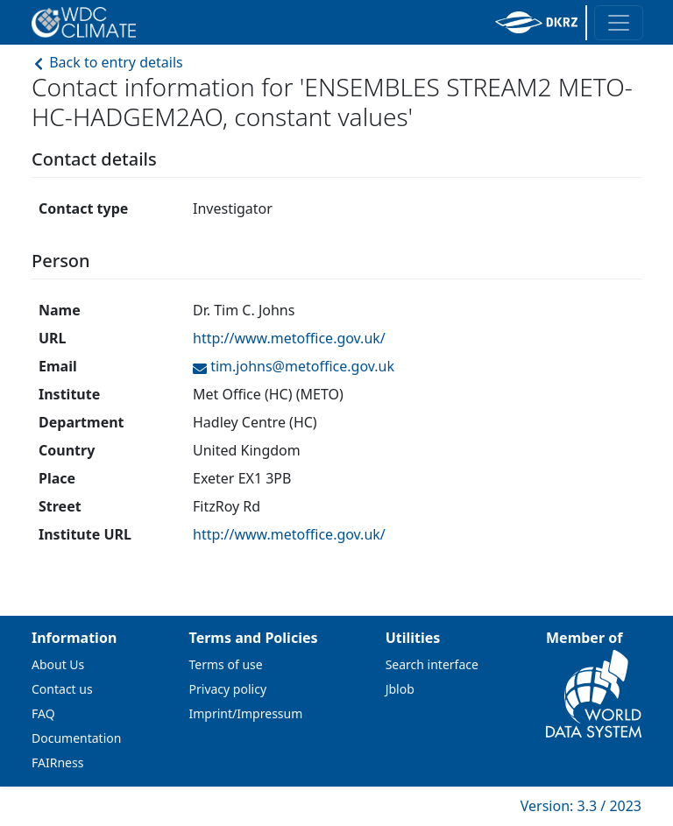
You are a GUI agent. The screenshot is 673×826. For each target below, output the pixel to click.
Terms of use (226, 664)
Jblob (400, 689)
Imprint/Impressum (246, 713)
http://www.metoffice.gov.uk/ (289, 338)
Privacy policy (228, 689)
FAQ (43, 713)
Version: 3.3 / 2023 (581, 805)
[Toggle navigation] (618, 22)
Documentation (76, 738)
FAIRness (57, 762)
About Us (58, 664)
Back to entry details (107, 62)
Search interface (432, 664)
